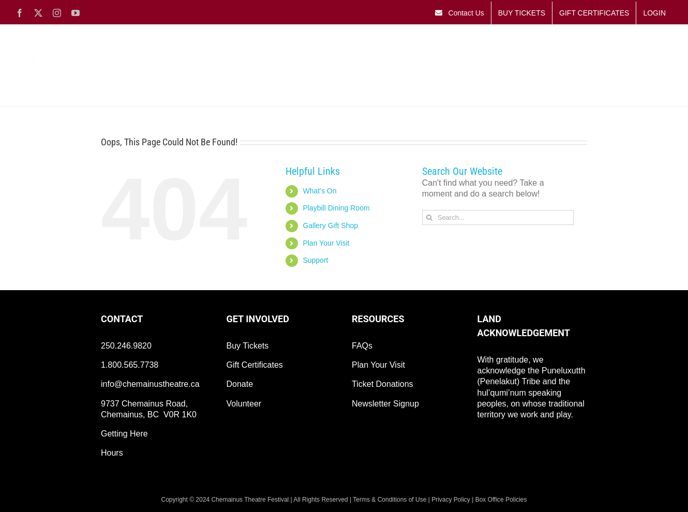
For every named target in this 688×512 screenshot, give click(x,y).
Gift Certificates (255, 364)
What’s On (319, 191)
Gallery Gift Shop (330, 225)
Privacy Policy (450, 499)
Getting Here (124, 433)
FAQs (362, 345)
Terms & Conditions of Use (389, 499)
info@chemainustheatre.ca (150, 384)
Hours (112, 452)
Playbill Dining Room (336, 208)
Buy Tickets (248, 345)
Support (315, 260)
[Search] (429, 217)
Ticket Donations (382, 384)
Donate (240, 384)
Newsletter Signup (385, 403)
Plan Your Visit (326, 243)
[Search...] (498, 217)
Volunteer (244, 403)
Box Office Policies (501, 499)
